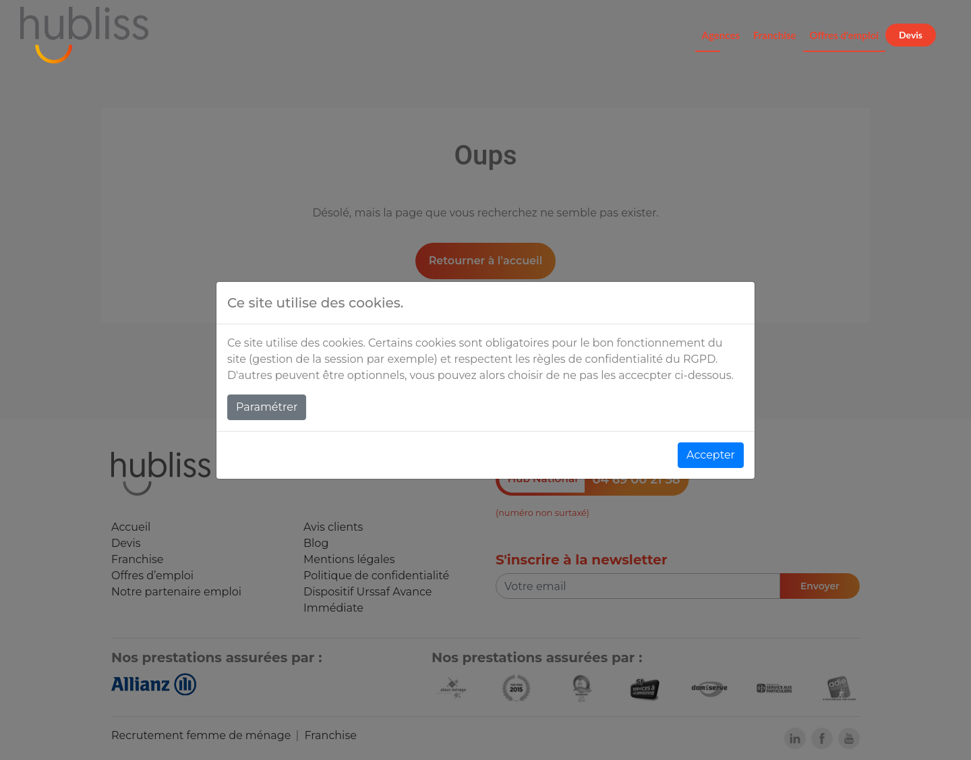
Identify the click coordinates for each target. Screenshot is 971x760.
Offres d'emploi (844, 35)
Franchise (774, 35)
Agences (721, 35)
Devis (910, 34)
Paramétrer (266, 407)
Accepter (710, 454)
